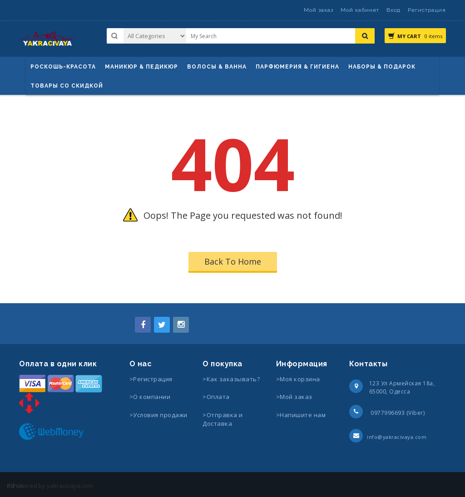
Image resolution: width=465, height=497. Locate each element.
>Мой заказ (294, 397)
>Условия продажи (159, 415)
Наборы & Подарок (382, 67)
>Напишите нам (301, 415)
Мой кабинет (360, 10)
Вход (393, 10)
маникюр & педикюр (141, 67)
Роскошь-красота (63, 67)
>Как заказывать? (231, 379)
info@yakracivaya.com (396, 436)
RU (11, 486)
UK (20, 486)
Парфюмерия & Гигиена (297, 67)
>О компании (150, 397)
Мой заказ (318, 10)
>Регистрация (151, 379)
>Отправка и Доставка (223, 419)
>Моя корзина (298, 379)
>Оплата (216, 397)
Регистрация (427, 10)
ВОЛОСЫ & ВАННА (217, 67)
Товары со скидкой (66, 86)
